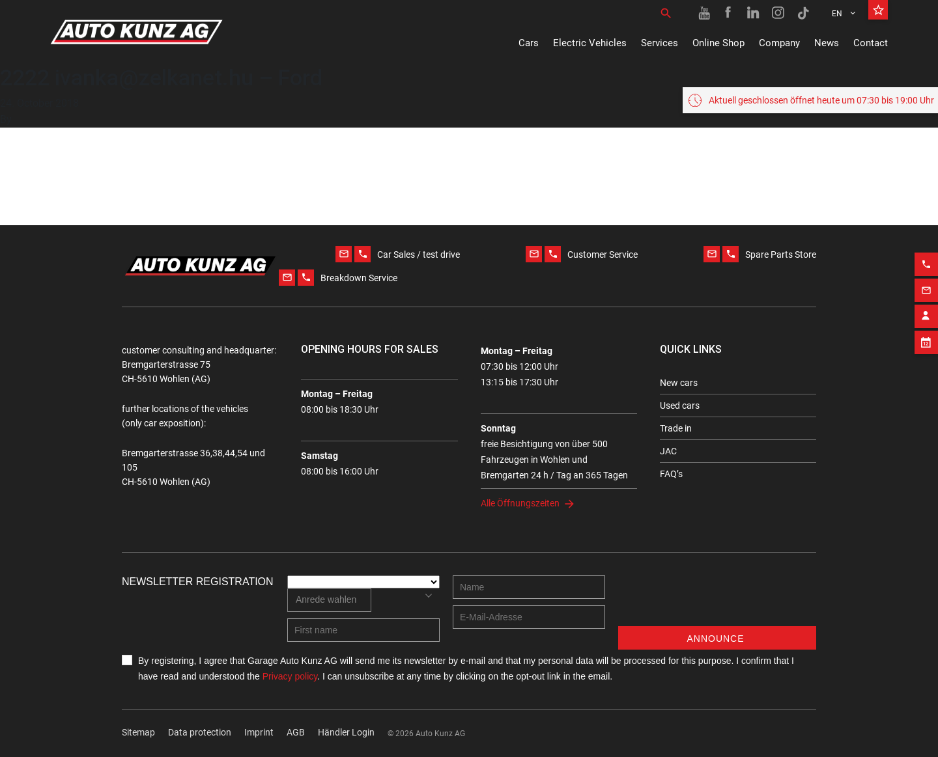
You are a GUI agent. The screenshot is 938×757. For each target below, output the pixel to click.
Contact (870, 43)
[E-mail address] (529, 617)
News (826, 43)
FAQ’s (671, 474)
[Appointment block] (926, 338)
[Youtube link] (704, 13)
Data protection (199, 732)
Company (779, 43)
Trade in (676, 428)
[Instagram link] (778, 13)
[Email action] (926, 285)
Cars (529, 43)
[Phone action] (926, 259)
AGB (296, 732)
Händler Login (346, 732)
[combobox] (329, 600)
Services (659, 43)
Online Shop (718, 43)
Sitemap (138, 732)
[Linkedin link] (753, 13)
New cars (679, 383)
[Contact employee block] (926, 311)
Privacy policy (290, 676)
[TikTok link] (803, 13)
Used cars (680, 405)
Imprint (259, 732)
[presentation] (717, 600)
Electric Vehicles (590, 43)
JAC (668, 451)
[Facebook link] (728, 13)
